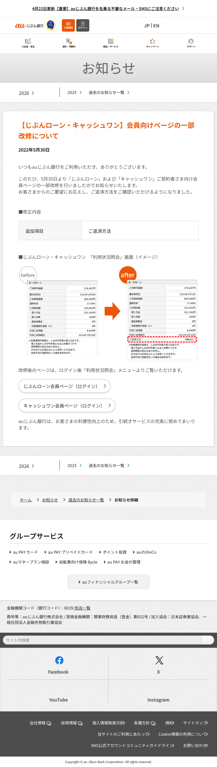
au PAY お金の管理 (123, 562)
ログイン (82, 27)
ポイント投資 (115, 552)
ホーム (26, 500)
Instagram (158, 699)
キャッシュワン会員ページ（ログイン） (64, 405)
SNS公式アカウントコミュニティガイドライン (132, 745)
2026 (24, 93)
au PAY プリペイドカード (70, 552)
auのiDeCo (146, 552)
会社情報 (40, 723)
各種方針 (144, 723)
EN (156, 25)
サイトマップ (195, 723)
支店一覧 (82, 608)
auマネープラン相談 (31, 562)
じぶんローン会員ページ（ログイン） (61, 386)
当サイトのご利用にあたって (123, 734)
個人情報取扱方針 (108, 723)
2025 (72, 92)
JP (147, 25)
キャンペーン (152, 46)
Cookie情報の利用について (183, 734)
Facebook (58, 672)
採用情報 (72, 723)
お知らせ (50, 500)
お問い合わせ (195, 745)
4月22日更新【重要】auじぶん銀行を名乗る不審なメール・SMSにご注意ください (105, 8)
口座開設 (68, 27)
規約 (169, 723)
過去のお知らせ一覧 (106, 92)
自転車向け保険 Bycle (78, 562)
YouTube (58, 699)
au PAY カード (25, 552)
